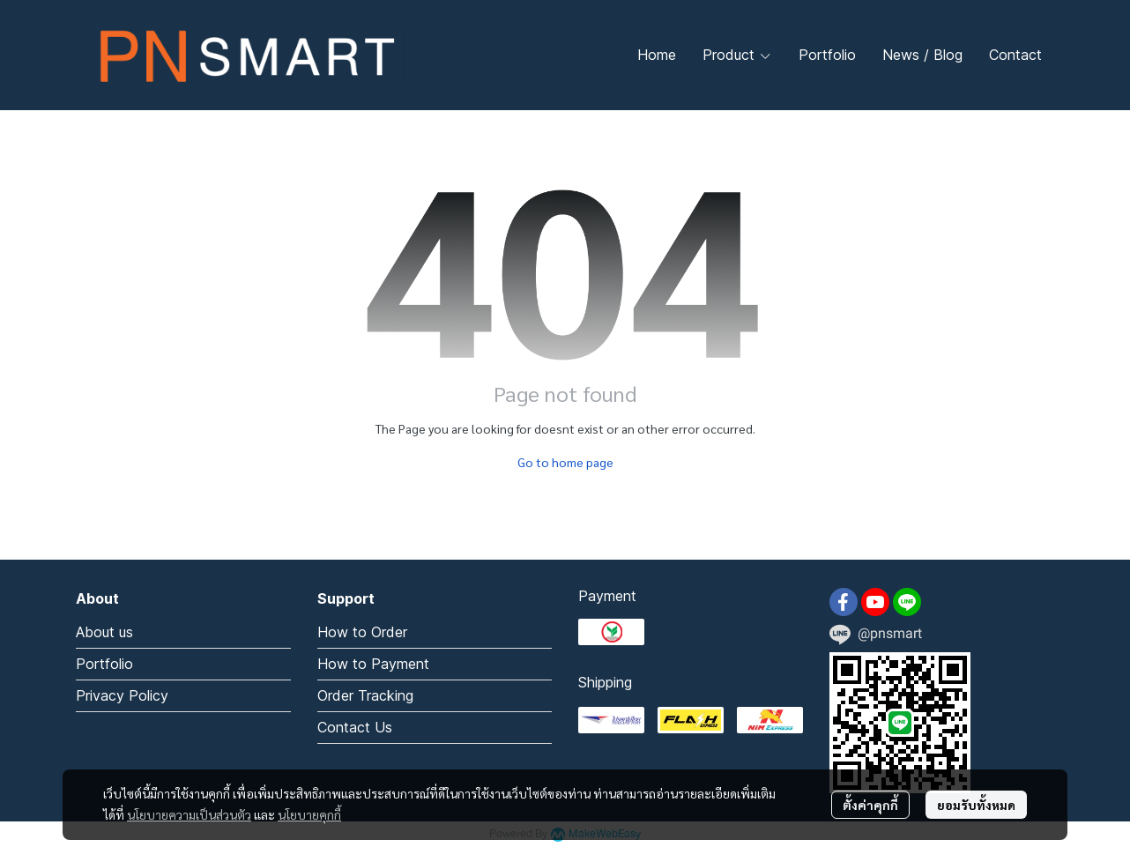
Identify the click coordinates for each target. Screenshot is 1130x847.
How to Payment (373, 663)
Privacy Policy (122, 695)
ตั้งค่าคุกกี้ (870, 805)
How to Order (362, 632)
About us (104, 632)
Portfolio (104, 663)
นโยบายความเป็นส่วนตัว (189, 814)
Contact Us (354, 727)
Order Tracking (365, 695)
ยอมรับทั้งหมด (976, 805)
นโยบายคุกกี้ (309, 814)
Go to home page (565, 462)
